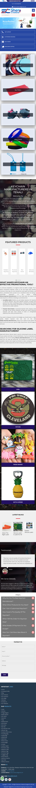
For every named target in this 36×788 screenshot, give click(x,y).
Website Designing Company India (24, 786)
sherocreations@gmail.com (19, 6)
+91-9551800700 (16, 3)
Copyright (4, 784)
